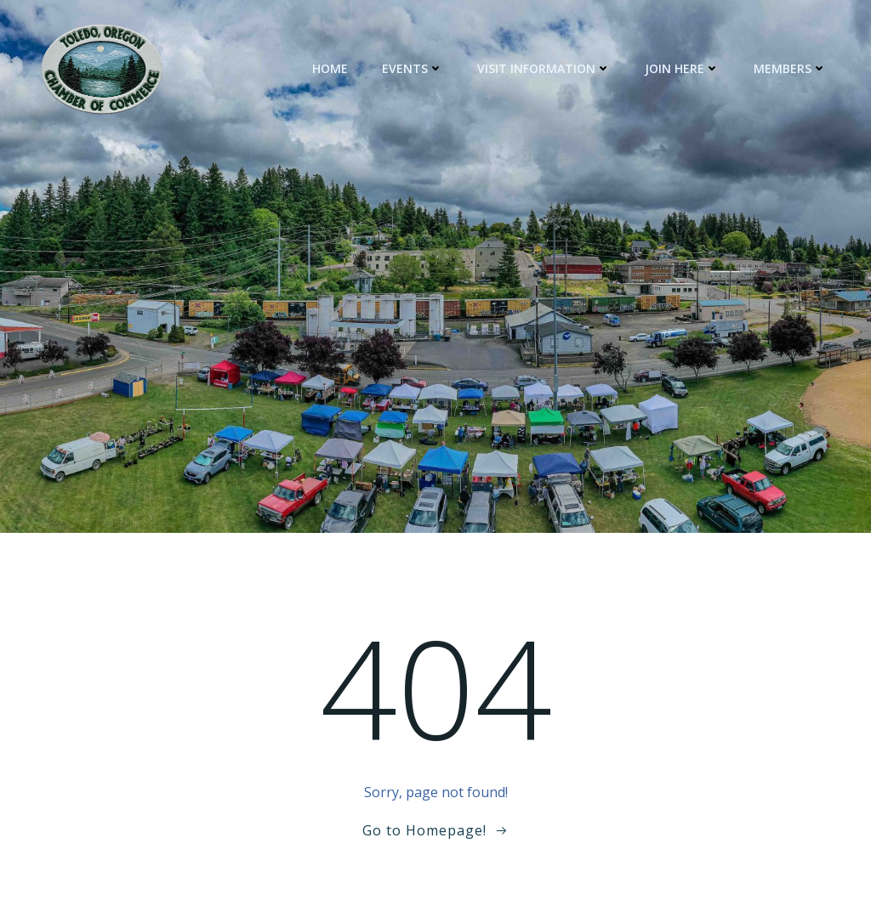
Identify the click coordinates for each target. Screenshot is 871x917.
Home (330, 68)
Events (412, 68)
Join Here (682, 68)
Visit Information (544, 68)
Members (790, 68)
